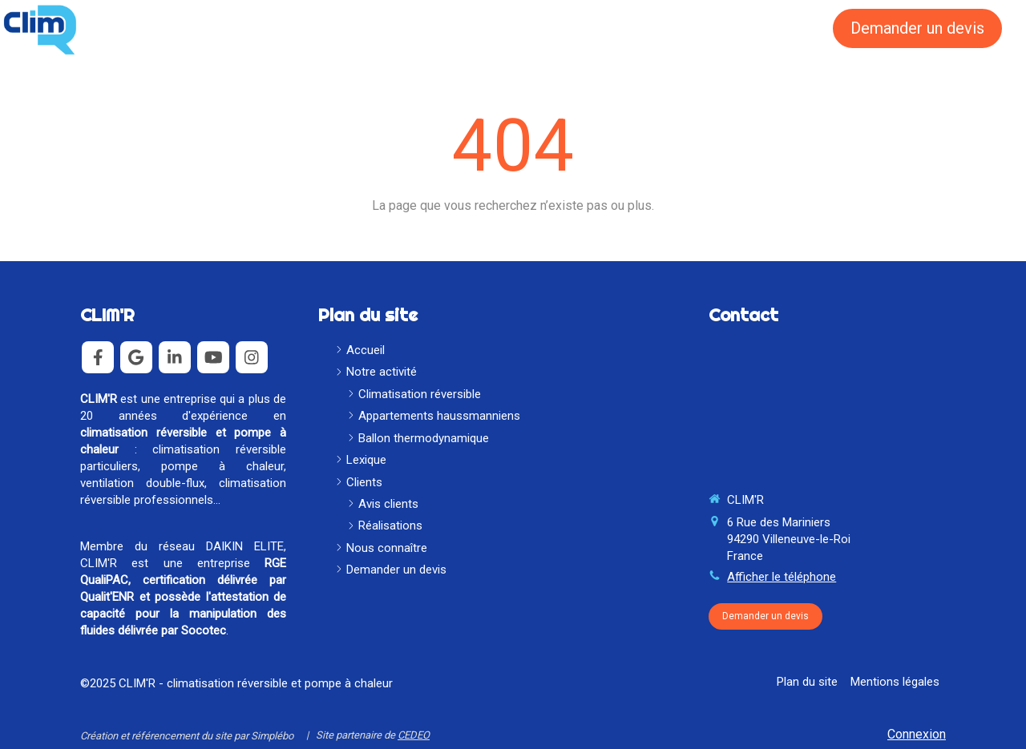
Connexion (916, 734)
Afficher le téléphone (781, 577)
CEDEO (414, 735)
